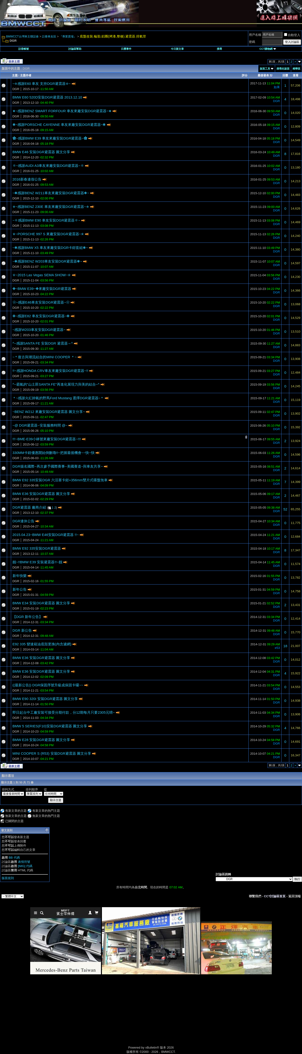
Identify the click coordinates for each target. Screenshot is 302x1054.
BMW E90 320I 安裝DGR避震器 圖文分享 (45, 699)
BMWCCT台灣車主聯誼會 (22, 36)
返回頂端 (294, 896)
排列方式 (8, 789)
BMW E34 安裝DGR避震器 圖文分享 (41, 603)
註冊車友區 (49, 36)
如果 (277, 87)
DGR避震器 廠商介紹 (29, 507)
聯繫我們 (255, 896)
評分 (244, 75)
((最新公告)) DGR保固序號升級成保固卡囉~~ (48, 685)
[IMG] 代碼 (25, 866)
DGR (16, 89)
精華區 (296, 68)
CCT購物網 (268, 48)
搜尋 (219, 48)
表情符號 (24, 862)
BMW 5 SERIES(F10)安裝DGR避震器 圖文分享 (50, 726)
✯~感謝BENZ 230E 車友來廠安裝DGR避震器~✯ (51, 207)
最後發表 (263, 75)
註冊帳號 (23, 48)
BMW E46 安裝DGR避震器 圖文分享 (41, 152)
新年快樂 (20, 576)
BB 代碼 (14, 857)
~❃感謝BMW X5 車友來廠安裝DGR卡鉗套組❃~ (50, 248)
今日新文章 (177, 48)
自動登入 (292, 35)
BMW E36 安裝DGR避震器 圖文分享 (41, 494)
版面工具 (265, 68)
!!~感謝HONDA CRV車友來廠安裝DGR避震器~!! (50, 371)
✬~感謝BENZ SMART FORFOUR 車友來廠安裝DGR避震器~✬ (62, 111)
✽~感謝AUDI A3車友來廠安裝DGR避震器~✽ (48, 166)
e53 (277, 648)
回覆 (285, 75)
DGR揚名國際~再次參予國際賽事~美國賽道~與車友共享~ (58, 466)
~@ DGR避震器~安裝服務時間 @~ (40, 425)
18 (285, 646)
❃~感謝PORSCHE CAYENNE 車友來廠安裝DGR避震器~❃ (59, 125)
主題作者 (25, 75)
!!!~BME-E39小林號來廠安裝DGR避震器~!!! (47, 439)
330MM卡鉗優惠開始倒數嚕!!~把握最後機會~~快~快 (54, 453)
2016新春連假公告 (27, 179)
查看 (295, 75)
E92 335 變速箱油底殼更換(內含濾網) (42, 644)
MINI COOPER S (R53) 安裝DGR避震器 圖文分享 (52, 753)
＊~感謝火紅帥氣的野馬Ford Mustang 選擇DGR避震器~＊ (58, 398)
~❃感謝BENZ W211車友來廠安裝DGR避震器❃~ (51, 193)
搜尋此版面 (283, 68)
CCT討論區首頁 (275, 896)
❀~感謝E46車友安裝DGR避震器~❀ (41, 302)
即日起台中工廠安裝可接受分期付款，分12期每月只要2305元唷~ (64, 712)
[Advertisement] (111, 1015)
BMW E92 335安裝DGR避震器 (37, 548)
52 (285, 509)
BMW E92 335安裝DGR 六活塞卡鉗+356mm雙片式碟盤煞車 (60, 480)
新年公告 (20, 589)
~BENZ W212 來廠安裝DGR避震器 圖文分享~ (49, 412)
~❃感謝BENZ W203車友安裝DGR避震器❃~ (47, 261)
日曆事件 (126, 48)
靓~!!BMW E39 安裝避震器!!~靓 (37, 562)
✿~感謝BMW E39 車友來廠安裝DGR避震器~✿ (50, 138)
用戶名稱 (255, 35)
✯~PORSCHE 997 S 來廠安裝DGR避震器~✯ (48, 234)
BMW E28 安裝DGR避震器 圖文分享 (41, 740)
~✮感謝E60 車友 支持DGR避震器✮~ (42, 84)
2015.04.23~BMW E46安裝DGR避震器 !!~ (46, 535)
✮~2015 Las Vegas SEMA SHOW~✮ (42, 275)
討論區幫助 (74, 48)
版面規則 (8, 878)
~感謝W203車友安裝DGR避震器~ (39, 330)
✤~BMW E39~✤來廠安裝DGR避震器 (42, 289)
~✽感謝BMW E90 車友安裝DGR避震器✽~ (46, 220)
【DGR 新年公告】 (28, 617)
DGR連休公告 (23, 521)
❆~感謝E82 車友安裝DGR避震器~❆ (41, 316)
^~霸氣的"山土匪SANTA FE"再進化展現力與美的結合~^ (56, 384)
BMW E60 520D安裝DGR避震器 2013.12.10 (47, 97)
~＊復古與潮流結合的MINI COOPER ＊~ (45, 357)
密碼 (252, 42)
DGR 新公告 (22, 630)
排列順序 (32, 789)
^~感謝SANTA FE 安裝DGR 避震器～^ (43, 343)
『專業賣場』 (67, 36)
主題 (15, 75)
